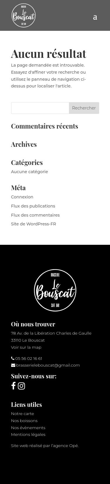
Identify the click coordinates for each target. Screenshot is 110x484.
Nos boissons (24, 420)
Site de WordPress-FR (33, 224)
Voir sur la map (26, 347)
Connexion (22, 197)
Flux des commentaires (35, 215)
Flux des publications (33, 206)
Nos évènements (28, 427)
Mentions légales (28, 434)
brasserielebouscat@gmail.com (48, 365)
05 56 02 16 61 (28, 358)
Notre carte (22, 413)
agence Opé (65, 445)
